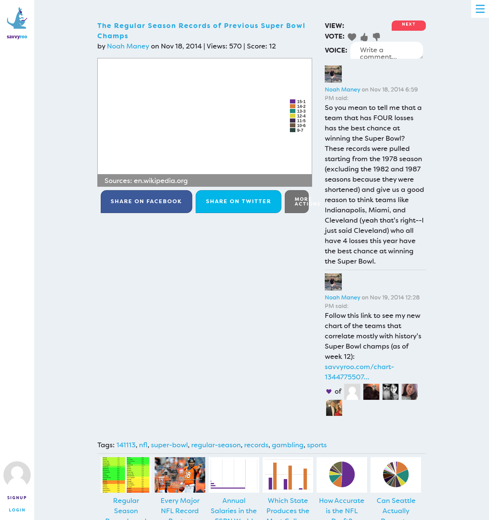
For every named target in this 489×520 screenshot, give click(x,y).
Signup (17, 498)
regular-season (216, 444)
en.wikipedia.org (161, 180)
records (256, 444)
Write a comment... (386, 50)
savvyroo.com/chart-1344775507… (359, 371)
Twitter (238, 201)
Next (409, 24)
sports (317, 444)
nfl (143, 444)
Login (17, 510)
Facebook (146, 201)
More (302, 201)
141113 (126, 444)
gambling (288, 444)
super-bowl (169, 444)
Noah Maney (128, 46)
